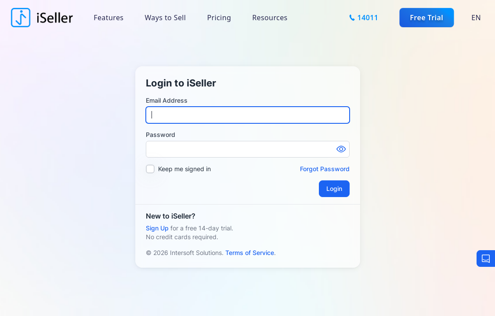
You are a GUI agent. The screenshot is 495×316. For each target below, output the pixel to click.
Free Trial (426, 17)
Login (334, 188)
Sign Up (157, 228)
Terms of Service (249, 252)
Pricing (219, 17)
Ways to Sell (165, 17)
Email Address (167, 100)
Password (160, 134)
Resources (269, 17)
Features (108, 17)
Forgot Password (325, 168)
